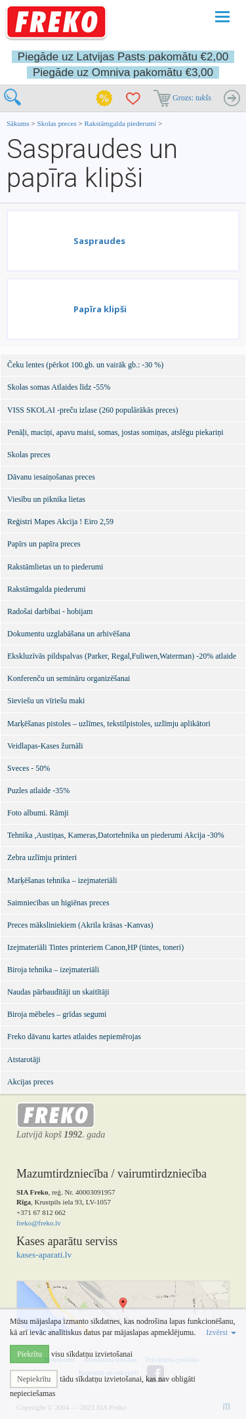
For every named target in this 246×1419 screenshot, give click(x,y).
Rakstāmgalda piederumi (120, 123)
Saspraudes (99, 241)
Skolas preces (58, 123)
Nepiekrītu (34, 1379)
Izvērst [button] (221, 1332)
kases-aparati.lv (44, 1255)
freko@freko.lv (38, 1223)
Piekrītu (29, 1354)
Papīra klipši (100, 309)
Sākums (18, 123)
